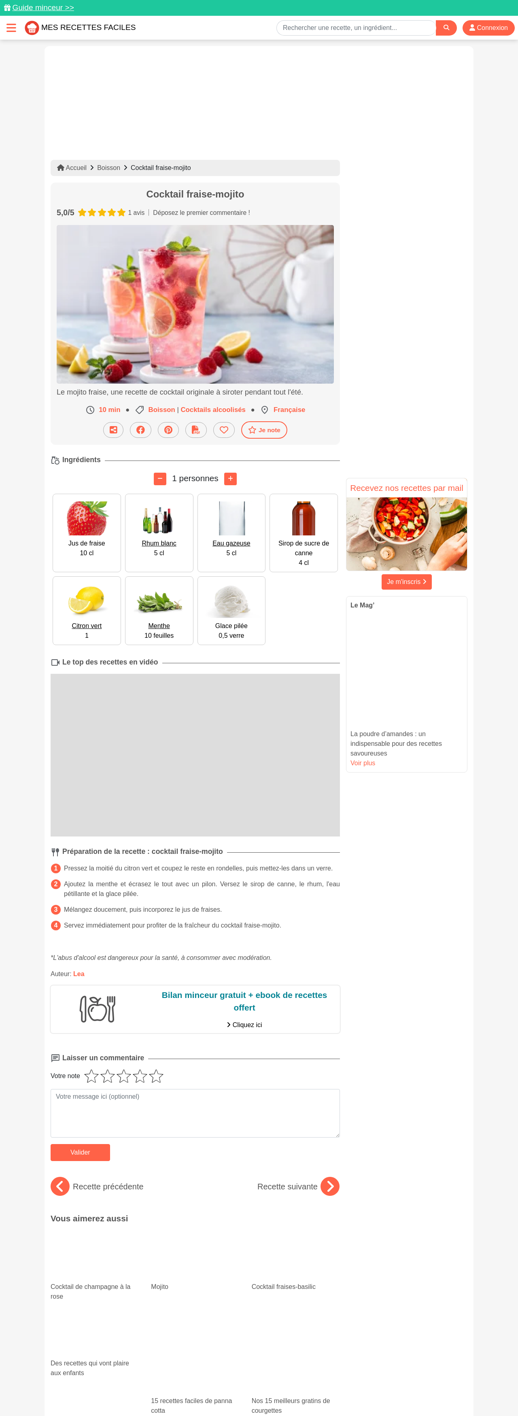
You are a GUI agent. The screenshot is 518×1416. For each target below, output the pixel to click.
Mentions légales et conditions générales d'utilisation (251, 1384)
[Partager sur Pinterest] (168, 430)
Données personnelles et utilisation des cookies (113, 1384)
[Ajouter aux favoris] (224, 430)
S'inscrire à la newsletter (338, 1392)
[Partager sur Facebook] (140, 430)
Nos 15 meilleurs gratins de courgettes (296, 1298)
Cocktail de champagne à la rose (95, 1252)
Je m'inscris (407, 581)
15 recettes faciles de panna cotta (192, 1291)
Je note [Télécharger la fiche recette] (264, 429)
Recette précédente (97, 1186)
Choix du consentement (266, 1392)
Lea (79, 973)
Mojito (172, 1235)
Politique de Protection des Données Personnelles (391, 1384)
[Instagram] (290, 1369)
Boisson (108, 167)
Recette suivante (298, 1186)
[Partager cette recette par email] (113, 430)
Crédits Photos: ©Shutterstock (187, 1392)
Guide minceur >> (43, 7)
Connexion (488, 27)
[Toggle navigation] (11, 28)
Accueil (72, 167)
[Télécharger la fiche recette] (196, 430)
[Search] (446, 27)
